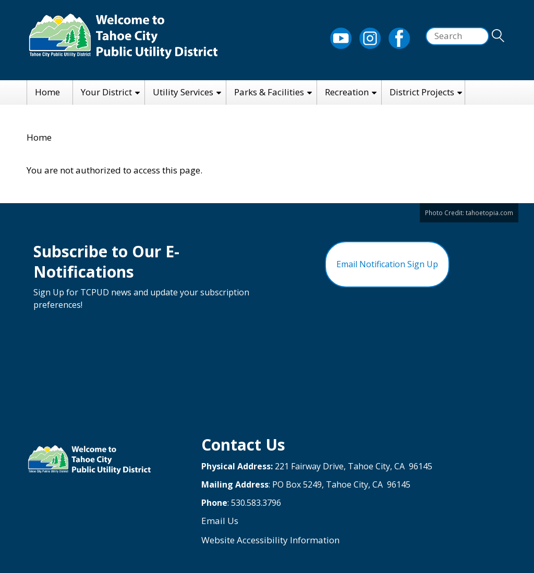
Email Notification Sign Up (387, 264)
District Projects (422, 92)
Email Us (219, 521)
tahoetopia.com (489, 212)
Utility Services (183, 92)
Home (47, 92)
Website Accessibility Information (270, 540)
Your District (106, 92)
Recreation (347, 92)
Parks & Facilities (269, 92)
